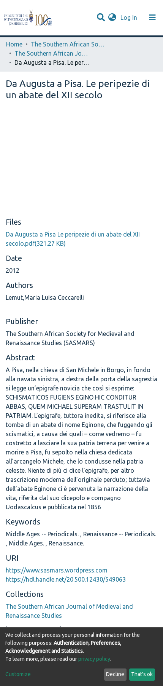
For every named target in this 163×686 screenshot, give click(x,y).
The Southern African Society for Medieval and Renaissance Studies (69, 44)
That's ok (142, 674)
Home (14, 44)
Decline (115, 674)
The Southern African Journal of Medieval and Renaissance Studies (52, 53)
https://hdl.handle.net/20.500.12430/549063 (66, 579)
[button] (112, 17)
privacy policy (94, 659)
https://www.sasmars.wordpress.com (57, 570)
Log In (129, 17)
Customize (18, 674)
